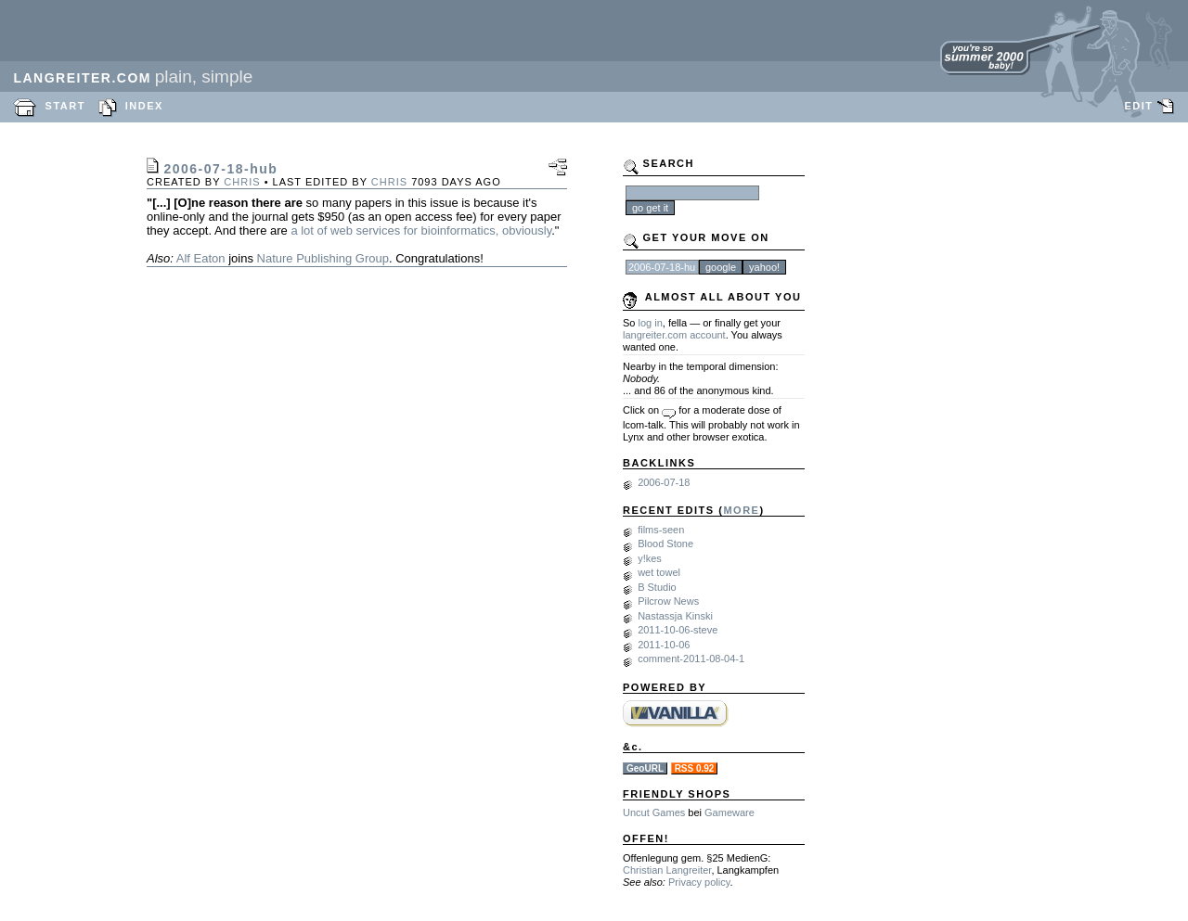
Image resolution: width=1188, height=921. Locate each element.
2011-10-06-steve (677, 629)
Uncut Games (654, 812)
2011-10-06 (664, 644)
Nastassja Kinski (675, 615)
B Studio (657, 587)
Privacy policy (699, 882)
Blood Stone (665, 543)
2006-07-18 (664, 482)
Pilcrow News (668, 601)
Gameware (729, 812)
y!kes (650, 558)
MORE (741, 510)
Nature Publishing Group (323, 258)
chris (242, 181)
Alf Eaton (201, 258)
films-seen (661, 529)
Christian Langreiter (667, 870)
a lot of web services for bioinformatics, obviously (421, 230)
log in (651, 322)
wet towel (659, 572)
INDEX (144, 105)
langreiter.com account (674, 334)
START (65, 105)
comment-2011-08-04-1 (691, 658)
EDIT (1138, 105)
